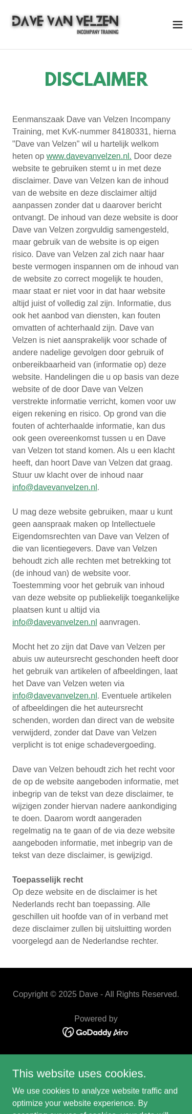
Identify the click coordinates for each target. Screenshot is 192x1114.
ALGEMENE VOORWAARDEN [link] (96, 1073)
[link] (65, 24)
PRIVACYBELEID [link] (96, 1060)
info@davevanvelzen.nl (54, 487)
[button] (177, 24)
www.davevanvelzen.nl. (89, 156)
